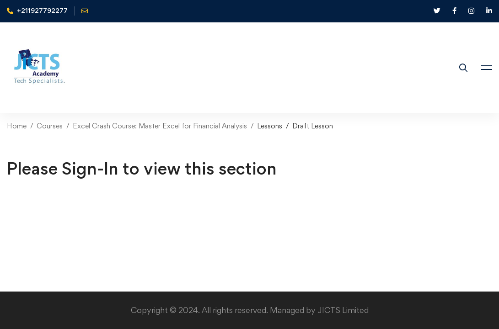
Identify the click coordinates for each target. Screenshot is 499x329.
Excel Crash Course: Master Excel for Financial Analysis (160, 126)
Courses (50, 126)
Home (17, 126)
